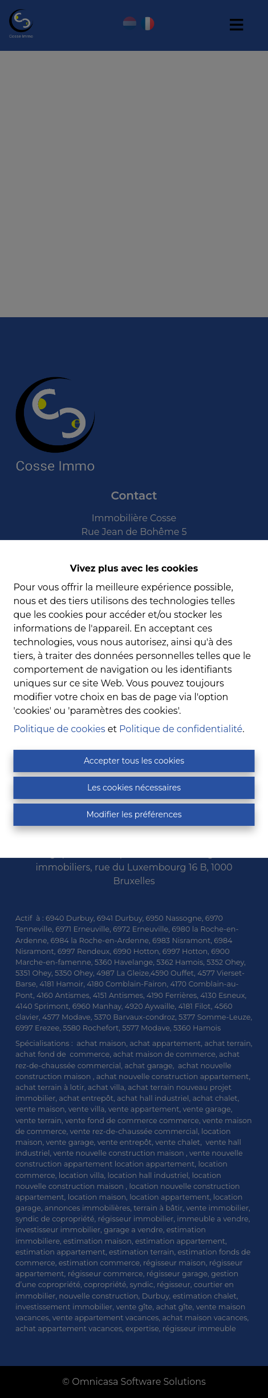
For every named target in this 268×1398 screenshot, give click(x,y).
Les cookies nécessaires (134, 787)
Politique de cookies (59, 729)
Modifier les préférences (133, 814)
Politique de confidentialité (180, 729)
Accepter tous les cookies (134, 761)
